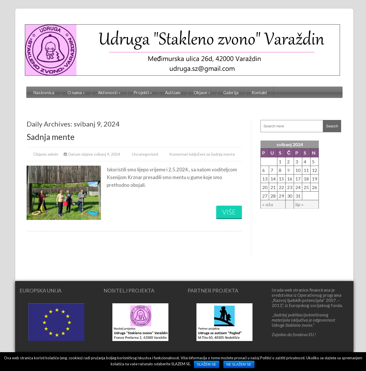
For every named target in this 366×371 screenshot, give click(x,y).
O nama (76, 92)
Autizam (172, 92)
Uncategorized (145, 154)
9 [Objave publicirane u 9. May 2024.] (288, 170)
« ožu (267, 204)
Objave (202, 92)
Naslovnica (43, 92)
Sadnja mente (51, 137)
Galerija (230, 92)
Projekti (143, 92)
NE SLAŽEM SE (238, 364)
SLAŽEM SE (206, 364)
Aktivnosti (109, 92)
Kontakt (259, 92)
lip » (299, 204)
